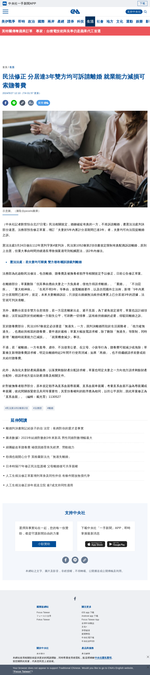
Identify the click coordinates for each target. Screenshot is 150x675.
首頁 (4, 67)
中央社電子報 (88, 637)
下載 (142, 3)
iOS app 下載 (88, 612)
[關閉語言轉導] (148, 667)
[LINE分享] (14, 103)
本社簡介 (41, 654)
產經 (60, 21)
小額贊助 (44, 544)
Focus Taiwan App (90, 619)
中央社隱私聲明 (103, 657)
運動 (129, 21)
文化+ (84, 627)
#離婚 (50, 408)
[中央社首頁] (75, 11)
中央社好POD (88, 641)
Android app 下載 (90, 616)
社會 (100, 21)
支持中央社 (134, 11)
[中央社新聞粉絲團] (75, 599)
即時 (21, 21)
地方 (109, 21)
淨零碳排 (86, 630)
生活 (90, 21)
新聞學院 (86, 634)
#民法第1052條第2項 (16, 408)
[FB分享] (5, 103)
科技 (80, 21)
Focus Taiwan (43, 612)
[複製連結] (22, 103)
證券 (70, 21)
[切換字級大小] (31, 103)
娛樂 (139, 21)
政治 (31, 21)
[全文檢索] (146, 12)
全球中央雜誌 (88, 623)
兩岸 (51, 21)
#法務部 (37, 408)
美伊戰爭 (8, 21)
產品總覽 (86, 654)
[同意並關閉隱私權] (148, 657)
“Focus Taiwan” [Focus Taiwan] (22, 671)
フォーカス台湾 (44, 616)
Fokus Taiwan (43, 619)
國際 (41, 21)
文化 (119, 21)
